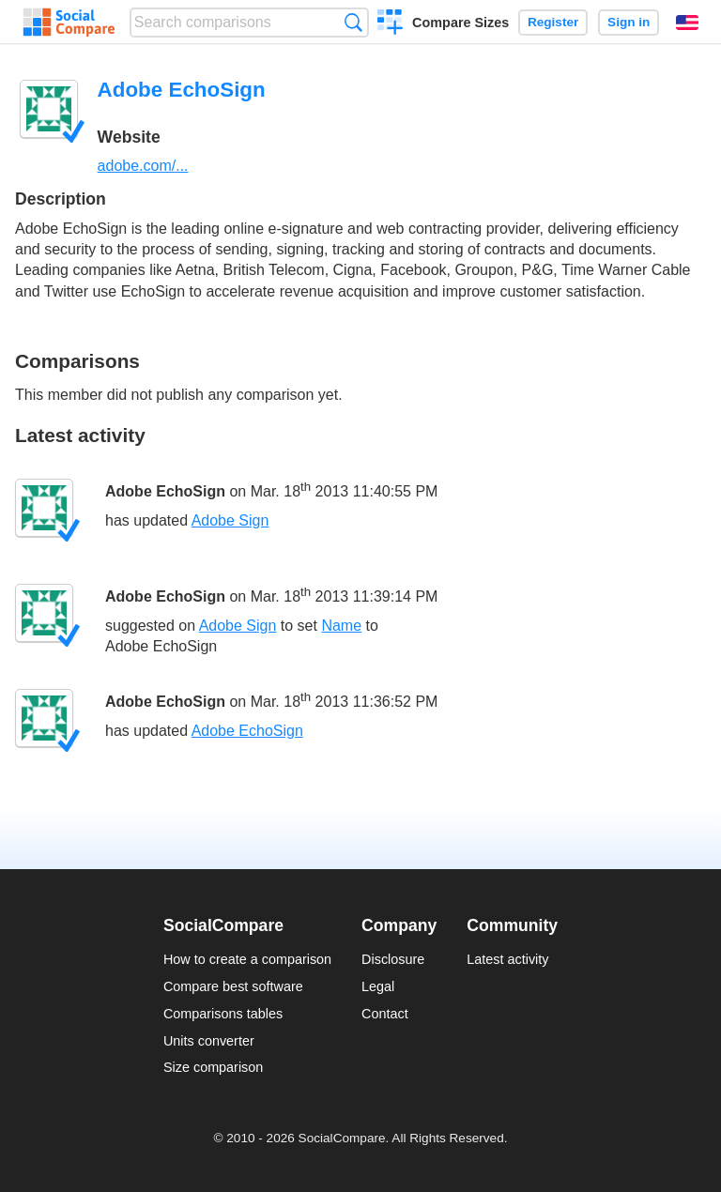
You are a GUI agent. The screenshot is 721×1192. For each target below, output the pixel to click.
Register (553, 22)
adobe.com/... (143, 166)
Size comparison (213, 1067)
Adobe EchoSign (165, 491)
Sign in (628, 22)
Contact (384, 1013)
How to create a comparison (247, 959)
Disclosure (392, 959)
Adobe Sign (230, 520)
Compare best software (233, 986)
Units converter (208, 1040)
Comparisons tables (223, 1013)
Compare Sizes (460, 22)
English (687, 22)
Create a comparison (390, 24)
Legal (377, 986)
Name (341, 626)
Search (353, 22)
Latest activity (507, 959)
